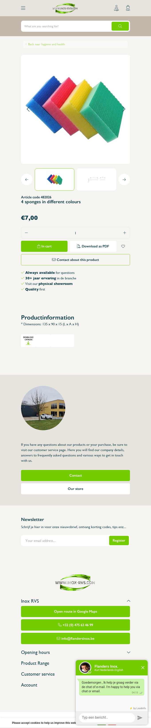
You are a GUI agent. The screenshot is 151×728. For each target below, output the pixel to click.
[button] (28, 109)
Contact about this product (78, 260)
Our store (75, 489)
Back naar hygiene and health (46, 44)
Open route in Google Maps (75, 611)
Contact (75, 475)
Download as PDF (95, 246)
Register (119, 540)
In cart (46, 246)
